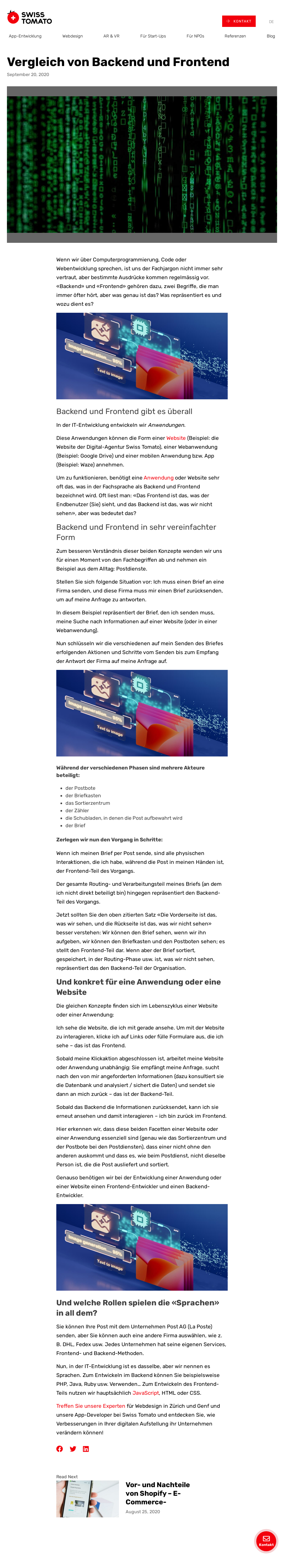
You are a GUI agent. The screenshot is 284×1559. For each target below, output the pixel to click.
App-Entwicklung (25, 36)
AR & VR (111, 36)
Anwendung (159, 478)
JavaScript (146, 1393)
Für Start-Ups (153, 36)
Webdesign (72, 36)
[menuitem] (271, 22)
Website (176, 438)
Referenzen (235, 36)
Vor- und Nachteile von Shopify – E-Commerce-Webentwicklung (158, 1493)
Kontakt (239, 21)
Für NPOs (195, 36)
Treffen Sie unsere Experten (90, 1406)
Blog (271, 36)
